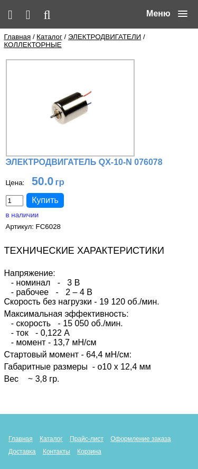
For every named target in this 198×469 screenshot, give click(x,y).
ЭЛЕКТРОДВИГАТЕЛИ (104, 37)
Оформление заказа (140, 439)
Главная (17, 37)
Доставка (22, 451)
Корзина (89, 451)
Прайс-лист (86, 439)
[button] (167, 13)
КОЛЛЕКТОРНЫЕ (33, 45)
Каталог (49, 37)
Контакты (56, 451)
